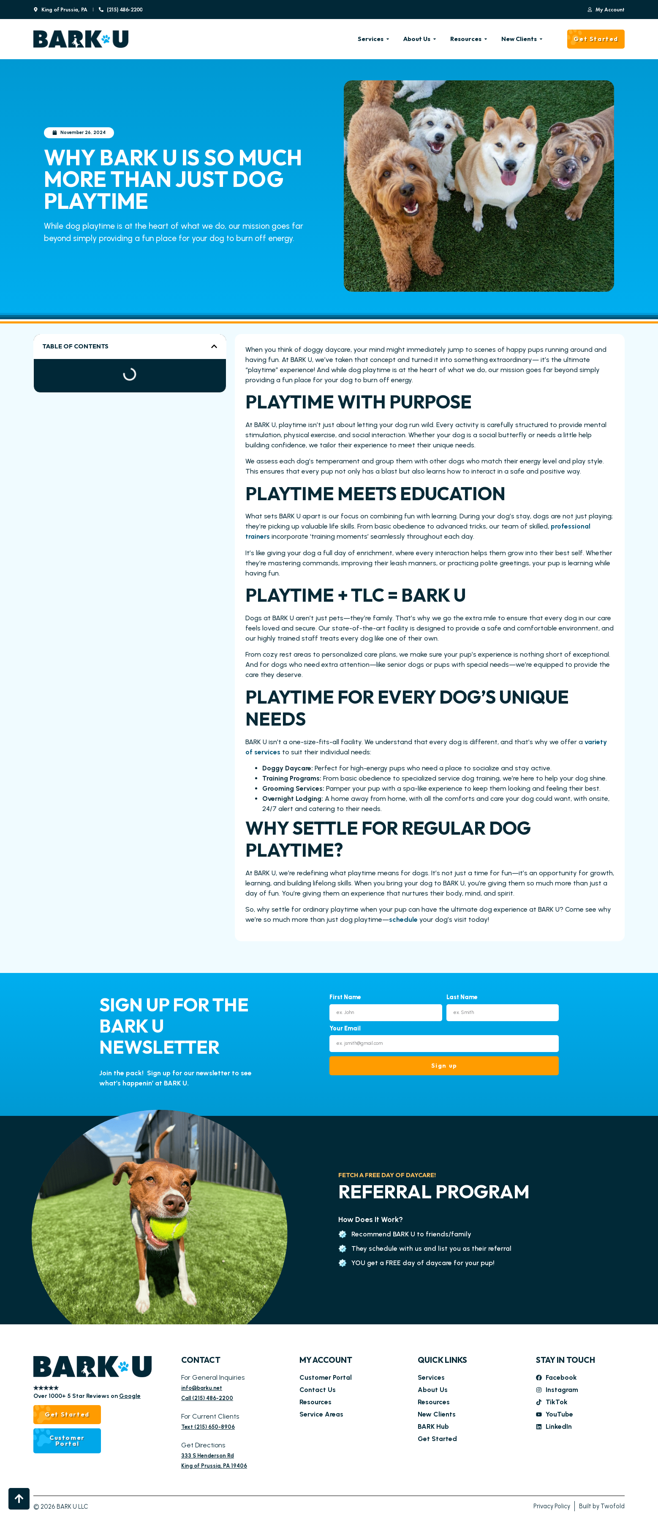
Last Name (462, 997)
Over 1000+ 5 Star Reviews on (87, 1396)
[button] (214, 346)
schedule (404, 919)
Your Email (345, 1028)
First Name (345, 997)
